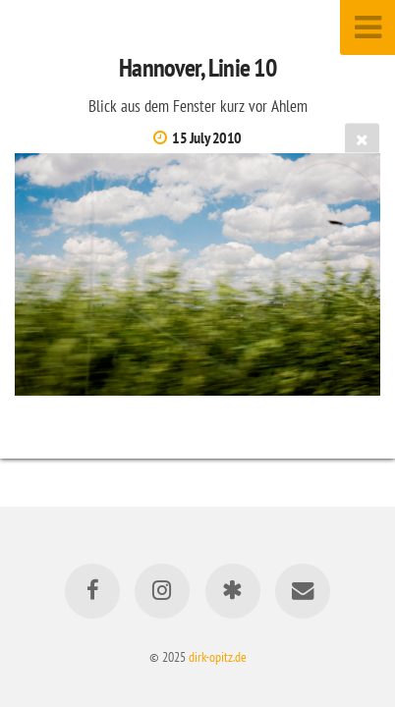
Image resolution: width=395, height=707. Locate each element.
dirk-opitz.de (218, 656)
